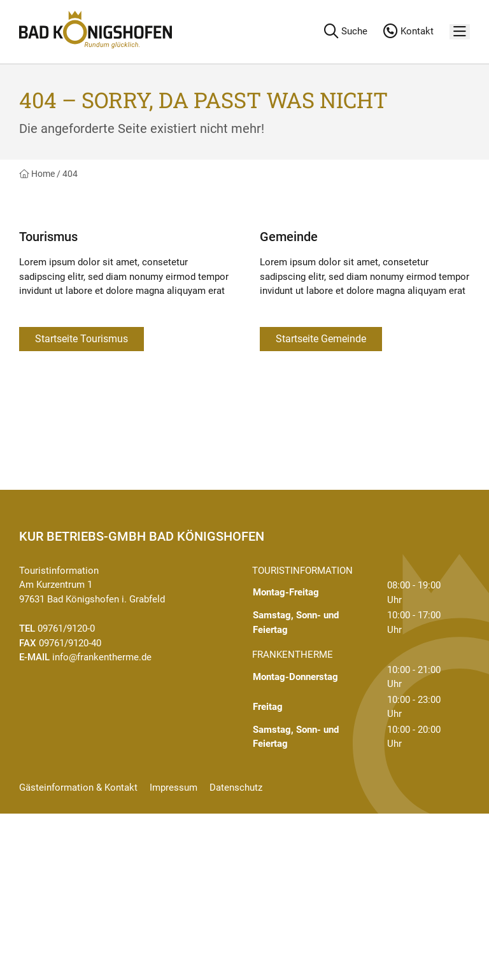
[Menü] (460, 32)
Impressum (173, 787)
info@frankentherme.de (102, 657)
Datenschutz (235, 787)
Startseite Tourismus (81, 339)
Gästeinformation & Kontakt (78, 787)
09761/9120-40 (70, 643)
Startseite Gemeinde (321, 339)
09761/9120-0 (66, 628)
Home (37, 174)
